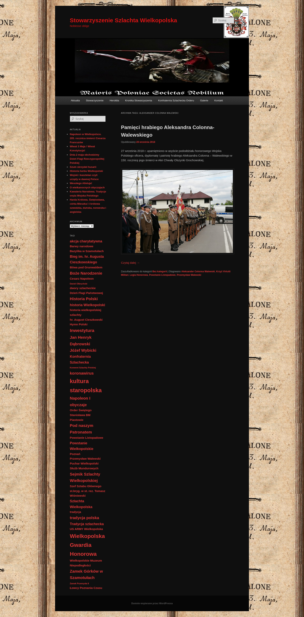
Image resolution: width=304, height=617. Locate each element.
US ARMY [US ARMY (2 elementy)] (76, 529)
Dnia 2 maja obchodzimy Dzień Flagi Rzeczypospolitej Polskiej (87, 158)
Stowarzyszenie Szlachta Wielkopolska (123, 20)
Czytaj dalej (130, 262)
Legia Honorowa (139, 275)
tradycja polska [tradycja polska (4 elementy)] (84, 517)
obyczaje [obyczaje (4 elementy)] (78, 404)
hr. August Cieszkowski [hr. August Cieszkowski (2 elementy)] (86, 319)
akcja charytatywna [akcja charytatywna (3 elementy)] (86, 241)
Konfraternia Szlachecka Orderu (176, 100)
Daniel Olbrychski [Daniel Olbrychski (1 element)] (78, 284)
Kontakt (218, 100)
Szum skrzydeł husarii (83, 166)
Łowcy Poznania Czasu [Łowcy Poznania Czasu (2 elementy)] (86, 587)
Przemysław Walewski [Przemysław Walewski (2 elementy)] (85, 458)
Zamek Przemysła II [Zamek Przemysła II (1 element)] (79, 583)
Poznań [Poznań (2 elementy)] (75, 454)
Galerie (204, 100)
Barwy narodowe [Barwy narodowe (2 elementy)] (81, 246)
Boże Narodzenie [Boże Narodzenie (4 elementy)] (86, 273)
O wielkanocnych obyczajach (87, 187)
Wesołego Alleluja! (81, 183)
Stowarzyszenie (95, 100)
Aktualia (75, 100)
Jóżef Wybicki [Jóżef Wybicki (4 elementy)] (83, 350)
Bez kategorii (159, 271)
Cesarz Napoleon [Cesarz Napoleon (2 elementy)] (82, 278)
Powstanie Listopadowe (162, 275)
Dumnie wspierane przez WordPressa (152, 603)
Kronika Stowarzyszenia (138, 100)
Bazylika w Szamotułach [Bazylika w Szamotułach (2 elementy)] (87, 251)
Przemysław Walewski (189, 275)
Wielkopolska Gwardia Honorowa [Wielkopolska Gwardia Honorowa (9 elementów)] (87, 545)
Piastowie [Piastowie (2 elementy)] (76, 419)
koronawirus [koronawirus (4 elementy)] (82, 373)
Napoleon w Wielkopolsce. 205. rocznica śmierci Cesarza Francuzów (87, 138)
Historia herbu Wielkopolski (86, 171)
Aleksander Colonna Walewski (198, 271)
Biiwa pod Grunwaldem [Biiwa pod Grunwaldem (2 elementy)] (86, 267)
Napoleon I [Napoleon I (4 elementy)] (80, 398)
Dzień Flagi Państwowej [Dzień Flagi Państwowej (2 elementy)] (86, 293)
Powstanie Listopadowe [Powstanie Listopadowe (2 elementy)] (86, 437)
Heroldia (114, 100)
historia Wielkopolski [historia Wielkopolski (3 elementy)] (87, 305)
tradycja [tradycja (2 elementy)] (75, 512)
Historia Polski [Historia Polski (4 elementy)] (84, 298)
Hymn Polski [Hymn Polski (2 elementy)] (78, 324)
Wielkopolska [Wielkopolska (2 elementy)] (93, 529)
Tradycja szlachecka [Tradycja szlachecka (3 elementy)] (87, 524)
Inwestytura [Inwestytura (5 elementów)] (82, 330)
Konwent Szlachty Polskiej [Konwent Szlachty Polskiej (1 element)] (83, 367)
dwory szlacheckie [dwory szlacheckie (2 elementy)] (83, 288)
